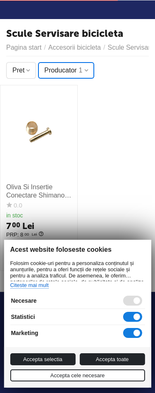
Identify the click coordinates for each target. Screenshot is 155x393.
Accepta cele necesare (77, 375)
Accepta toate (112, 359)
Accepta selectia (42, 359)
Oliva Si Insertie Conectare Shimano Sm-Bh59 (35, 191)
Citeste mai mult (29, 285)
